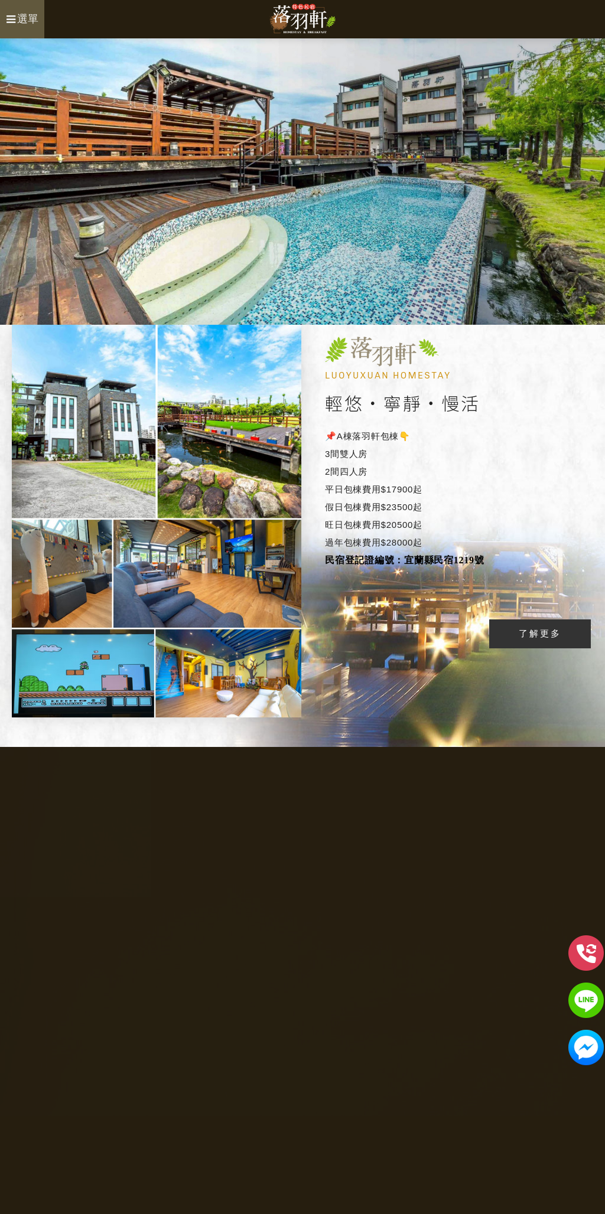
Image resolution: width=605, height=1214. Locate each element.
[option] (302, 181)
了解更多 (540, 633)
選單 (22, 19)
